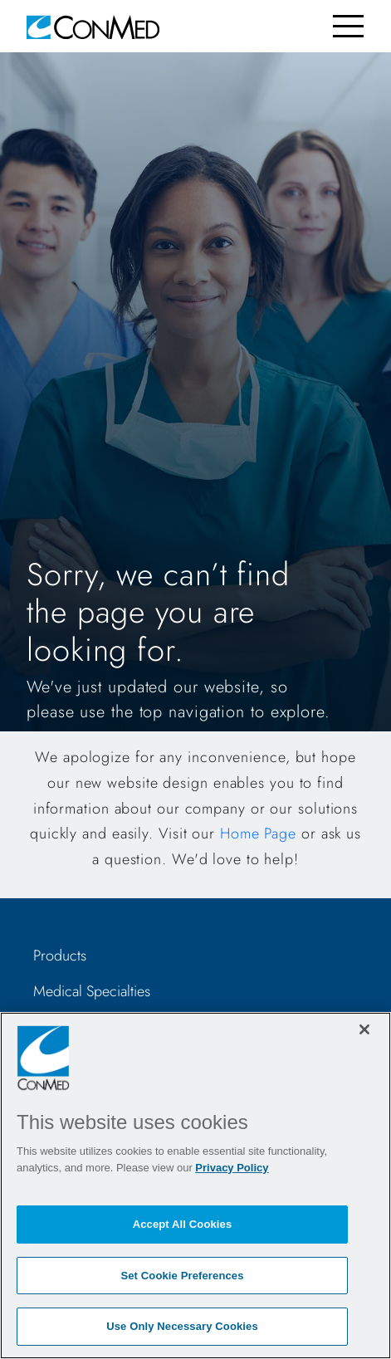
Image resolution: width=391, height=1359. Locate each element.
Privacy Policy (231, 1167)
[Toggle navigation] (348, 26)
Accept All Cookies (182, 1224)
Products (59, 955)
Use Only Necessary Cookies (182, 1326)
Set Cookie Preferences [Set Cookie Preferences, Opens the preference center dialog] (181, 1275)
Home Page (258, 833)
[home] (93, 26)
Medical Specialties (91, 991)
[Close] (364, 1029)
